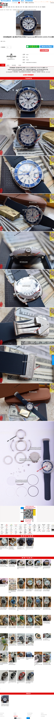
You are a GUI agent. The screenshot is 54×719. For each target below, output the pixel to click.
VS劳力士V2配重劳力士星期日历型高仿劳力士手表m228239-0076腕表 (38, 608)
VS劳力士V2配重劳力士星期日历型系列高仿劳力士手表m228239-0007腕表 (12, 608)
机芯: (24, 62)
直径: (24, 59)
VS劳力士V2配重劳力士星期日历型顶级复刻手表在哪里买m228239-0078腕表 (47, 608)
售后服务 (19, 65)
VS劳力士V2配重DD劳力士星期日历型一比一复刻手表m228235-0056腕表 (38, 590)
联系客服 (1, 714)
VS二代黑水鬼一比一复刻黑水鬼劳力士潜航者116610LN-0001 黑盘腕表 (4, 565)
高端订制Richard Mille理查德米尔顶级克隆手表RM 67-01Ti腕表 (38, 567)
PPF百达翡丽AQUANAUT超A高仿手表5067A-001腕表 (12, 682)
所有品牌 (7, 9)
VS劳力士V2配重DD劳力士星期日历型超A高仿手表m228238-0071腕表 (30, 590)
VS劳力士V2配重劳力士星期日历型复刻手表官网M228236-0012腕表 (29, 626)
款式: (24, 57)
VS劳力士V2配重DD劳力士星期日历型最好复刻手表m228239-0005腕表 (3, 608)
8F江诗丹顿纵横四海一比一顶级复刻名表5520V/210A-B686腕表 (12, 663)
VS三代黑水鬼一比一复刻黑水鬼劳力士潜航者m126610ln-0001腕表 (12, 565)
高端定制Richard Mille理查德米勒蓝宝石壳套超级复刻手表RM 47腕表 (4, 585)
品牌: (24, 54)
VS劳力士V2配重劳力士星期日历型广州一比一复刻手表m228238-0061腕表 (21, 626)
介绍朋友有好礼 (29, 714)
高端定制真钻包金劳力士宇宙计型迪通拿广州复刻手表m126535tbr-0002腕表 (47, 663)
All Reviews (1, 52)
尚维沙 (11, 9)
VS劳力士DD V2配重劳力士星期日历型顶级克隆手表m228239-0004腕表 (21, 590)
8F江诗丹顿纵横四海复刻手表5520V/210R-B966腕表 (38, 640)
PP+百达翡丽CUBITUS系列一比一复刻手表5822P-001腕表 (12, 591)
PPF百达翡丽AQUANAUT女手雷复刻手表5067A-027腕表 (21, 682)
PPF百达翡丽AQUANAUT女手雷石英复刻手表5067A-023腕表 (4, 682)
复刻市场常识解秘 (29, 713)
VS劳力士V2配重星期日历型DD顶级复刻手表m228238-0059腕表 (38, 626)
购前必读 (8, 65)
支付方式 (15, 713)
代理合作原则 (2, 713)
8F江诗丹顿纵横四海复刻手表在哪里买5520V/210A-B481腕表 (4, 663)
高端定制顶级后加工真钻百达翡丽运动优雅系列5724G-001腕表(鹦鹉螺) (46, 622)
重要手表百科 (29, 716)
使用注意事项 (14, 65)
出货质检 (15, 714)
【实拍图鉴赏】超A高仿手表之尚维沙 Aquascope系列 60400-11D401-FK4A (30, 547)
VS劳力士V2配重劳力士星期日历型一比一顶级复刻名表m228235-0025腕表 (12, 626)
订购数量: (3, 47)
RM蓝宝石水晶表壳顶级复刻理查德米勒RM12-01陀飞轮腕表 (29, 658)
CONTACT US (2, 716)
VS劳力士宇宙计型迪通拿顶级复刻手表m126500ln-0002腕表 (21, 658)
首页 (4, 9)
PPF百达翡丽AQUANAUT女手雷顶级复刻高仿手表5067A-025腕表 (29, 682)
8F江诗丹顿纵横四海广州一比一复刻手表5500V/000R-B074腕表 (46, 639)
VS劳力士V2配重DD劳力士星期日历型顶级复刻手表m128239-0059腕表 (46, 590)
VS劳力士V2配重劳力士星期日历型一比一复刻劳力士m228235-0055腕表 (4, 626)
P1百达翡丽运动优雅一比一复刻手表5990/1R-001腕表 (12, 645)
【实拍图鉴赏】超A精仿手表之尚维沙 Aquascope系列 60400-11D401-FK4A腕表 (5, 705)
